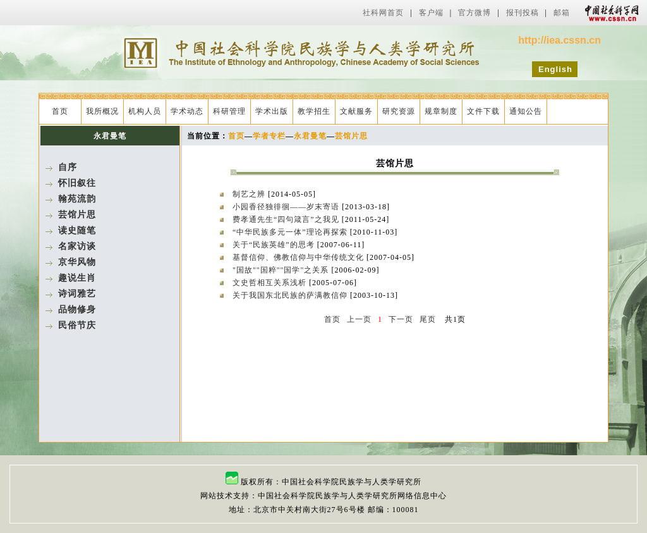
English (555, 69)
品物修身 (77, 309)
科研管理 (229, 111)
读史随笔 (77, 230)
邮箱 (561, 12)
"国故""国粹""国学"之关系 (282, 270)
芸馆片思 (77, 214)
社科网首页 (383, 12)
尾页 (428, 319)
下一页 (401, 319)
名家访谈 (77, 246)
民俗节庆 (77, 325)
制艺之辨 (250, 194)
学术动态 (187, 111)
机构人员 (144, 111)
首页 (60, 111)
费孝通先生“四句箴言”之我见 (287, 219)
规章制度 (441, 111)
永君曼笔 (310, 136)
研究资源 (398, 111)
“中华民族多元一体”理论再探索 (291, 232)
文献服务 (356, 111)
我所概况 (102, 111)
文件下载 (483, 111)
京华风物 (77, 262)
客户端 (431, 12)
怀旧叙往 (77, 183)
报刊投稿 (522, 12)
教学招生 (314, 111)
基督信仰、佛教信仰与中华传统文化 (299, 257)
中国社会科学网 (609, 12)
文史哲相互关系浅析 (271, 282)
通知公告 (525, 111)
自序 (67, 167)
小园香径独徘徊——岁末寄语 (287, 206)
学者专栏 (269, 136)
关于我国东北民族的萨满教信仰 (291, 295)
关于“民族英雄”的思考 (275, 244)
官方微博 (474, 12)
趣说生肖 (77, 278)
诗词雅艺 (77, 293)
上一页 (359, 319)
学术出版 (271, 111)
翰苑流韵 (77, 199)
